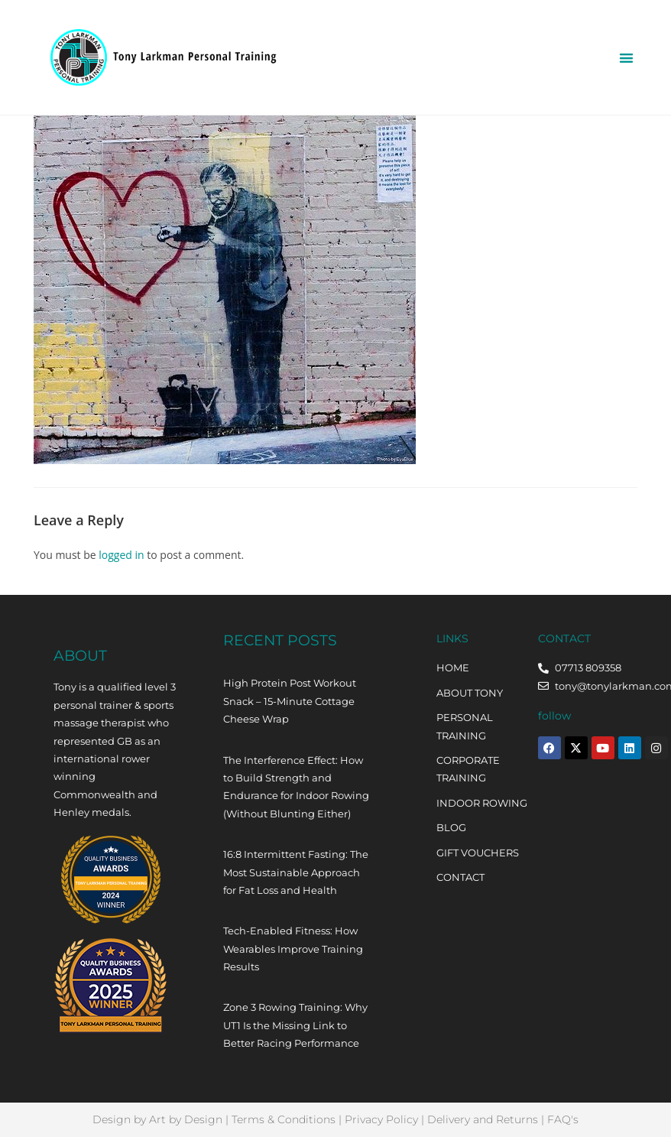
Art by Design (185, 1119)
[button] (627, 58)
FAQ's (563, 1119)
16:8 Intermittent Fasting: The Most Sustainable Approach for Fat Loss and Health (295, 872)
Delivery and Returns (482, 1119)
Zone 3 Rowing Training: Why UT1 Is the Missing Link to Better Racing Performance (295, 1025)
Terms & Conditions (284, 1119)
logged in (121, 554)
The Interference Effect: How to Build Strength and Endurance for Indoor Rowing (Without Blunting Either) (296, 787)
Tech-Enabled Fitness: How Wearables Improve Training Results (293, 948)
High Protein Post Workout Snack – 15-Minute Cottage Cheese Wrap (289, 701)
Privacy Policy (381, 1119)
